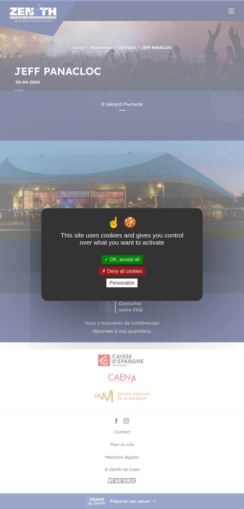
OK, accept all (121, 259)
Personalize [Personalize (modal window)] (122, 282)
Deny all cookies (122, 271)
